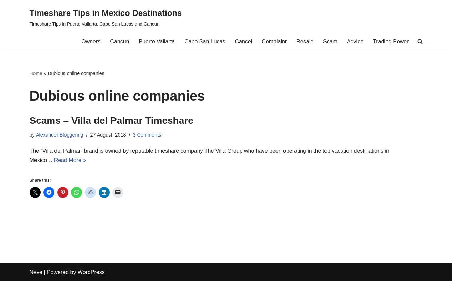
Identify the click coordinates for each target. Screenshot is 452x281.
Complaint (274, 41)
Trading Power (391, 41)
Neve (36, 272)
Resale (304, 41)
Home (36, 73)
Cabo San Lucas (204, 41)
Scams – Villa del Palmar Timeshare (111, 120)
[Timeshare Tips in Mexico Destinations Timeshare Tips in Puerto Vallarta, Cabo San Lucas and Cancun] (106, 17)
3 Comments (147, 135)
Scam (330, 41)
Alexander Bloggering (59, 135)
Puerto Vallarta (157, 41)
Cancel (243, 41)
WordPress (91, 272)
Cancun (119, 41)
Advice (355, 41)
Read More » (70, 160)
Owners (90, 41)
